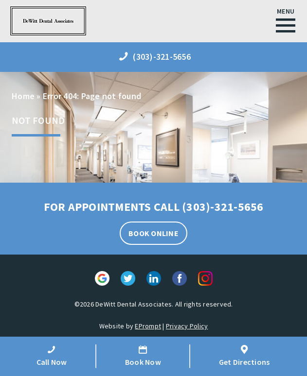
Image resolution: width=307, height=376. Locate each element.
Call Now (51, 355)
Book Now (142, 355)
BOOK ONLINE (153, 233)
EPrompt (148, 326)
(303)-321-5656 (223, 206)
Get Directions (244, 355)
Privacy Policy (187, 326)
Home (23, 96)
